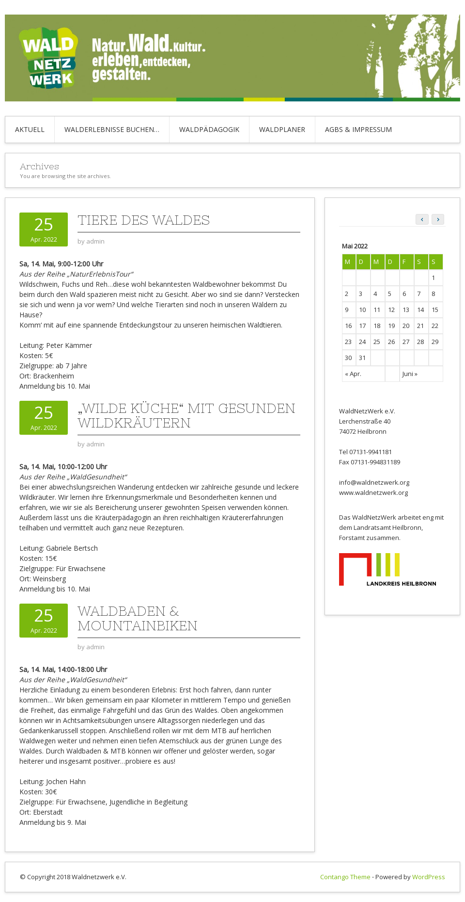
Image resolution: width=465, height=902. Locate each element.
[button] (438, 219)
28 (420, 341)
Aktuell (30, 129)
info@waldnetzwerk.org (374, 482)
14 (420, 309)
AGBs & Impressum (358, 129)
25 (376, 341)
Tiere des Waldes (144, 220)
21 (420, 325)
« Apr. (353, 373)
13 (406, 309)
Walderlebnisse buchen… (111, 129)
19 (391, 325)
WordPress (428, 876)
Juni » (410, 373)
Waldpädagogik (209, 129)
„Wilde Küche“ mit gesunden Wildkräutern (186, 415)
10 (362, 309)
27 (406, 341)
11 (376, 309)
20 (406, 325)
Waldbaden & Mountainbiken (138, 618)
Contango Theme (345, 876)
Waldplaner (282, 129)
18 (376, 325)
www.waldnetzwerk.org (373, 492)
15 (435, 309)
